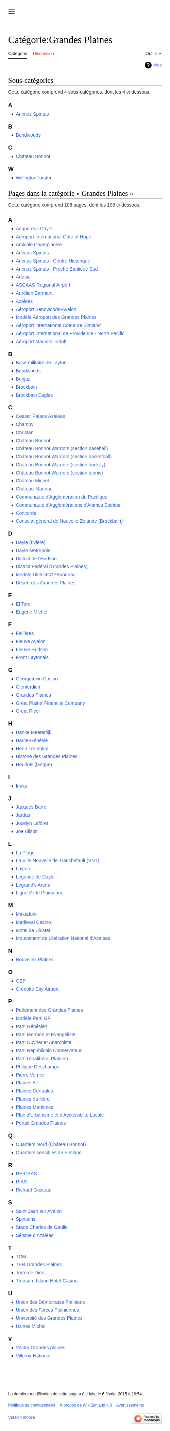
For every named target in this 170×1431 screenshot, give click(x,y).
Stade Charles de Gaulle (42, 1227)
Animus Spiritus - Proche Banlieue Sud (57, 269)
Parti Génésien (31, 1026)
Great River (28, 711)
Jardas (23, 815)
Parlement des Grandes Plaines (49, 1010)
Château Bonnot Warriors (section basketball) (64, 456)
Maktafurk (26, 914)
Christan (24, 432)
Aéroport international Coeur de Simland (58, 325)
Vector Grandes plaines (40, 1347)
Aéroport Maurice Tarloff (41, 341)
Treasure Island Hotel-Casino (47, 1280)
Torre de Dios (30, 1272)
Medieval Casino (33, 922)
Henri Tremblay (32, 748)
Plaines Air (27, 1082)
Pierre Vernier (30, 1075)
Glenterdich (28, 687)
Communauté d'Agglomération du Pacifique (61, 497)
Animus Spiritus (32, 114)
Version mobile (21, 1417)
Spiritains (25, 1219)
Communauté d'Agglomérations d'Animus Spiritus (68, 505)
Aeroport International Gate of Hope (53, 236)
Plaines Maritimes (34, 1107)
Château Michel (32, 480)
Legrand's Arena (33, 885)
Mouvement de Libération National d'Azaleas (63, 938)
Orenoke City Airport (37, 989)
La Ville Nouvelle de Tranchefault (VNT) (57, 860)
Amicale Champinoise (39, 244)
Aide (157, 65)
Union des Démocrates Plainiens (50, 1302)
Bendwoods (28, 135)
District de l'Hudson (36, 558)
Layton (23, 868)
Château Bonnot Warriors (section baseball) (62, 448)
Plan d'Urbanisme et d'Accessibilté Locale (60, 1115)
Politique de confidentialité (31, 1405)
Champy (24, 424)
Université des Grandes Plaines (49, 1318)
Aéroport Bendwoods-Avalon (46, 309)
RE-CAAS (26, 1173)
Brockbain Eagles (34, 395)
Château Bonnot (33, 156)
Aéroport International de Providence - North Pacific (70, 333)
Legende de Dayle (35, 876)
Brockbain (26, 387)
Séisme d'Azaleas (34, 1235)
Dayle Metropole (33, 550)
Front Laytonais (32, 657)
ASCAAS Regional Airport (43, 285)
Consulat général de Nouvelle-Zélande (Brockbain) (69, 521)
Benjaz (23, 379)
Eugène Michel (31, 612)
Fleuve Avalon (31, 641)
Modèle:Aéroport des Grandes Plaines (56, 317)
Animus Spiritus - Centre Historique (53, 261)
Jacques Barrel (31, 807)
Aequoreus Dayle (34, 228)
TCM (21, 1256)
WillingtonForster (33, 177)
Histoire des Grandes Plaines (46, 756)
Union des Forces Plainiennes (47, 1310)
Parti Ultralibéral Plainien (42, 1058)
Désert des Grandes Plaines (45, 582)
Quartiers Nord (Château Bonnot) (51, 1144)
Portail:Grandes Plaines (41, 1123)
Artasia (23, 276)
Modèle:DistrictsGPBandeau (45, 574)
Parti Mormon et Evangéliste (45, 1034)
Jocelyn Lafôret (32, 823)
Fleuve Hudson (32, 649)
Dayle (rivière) (30, 542)
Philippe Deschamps (37, 1066)
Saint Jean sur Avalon (39, 1211)
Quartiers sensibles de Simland (49, 1152)
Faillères (25, 633)
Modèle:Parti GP (33, 1018)
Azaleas (24, 301)
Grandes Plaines (33, 695)
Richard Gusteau (33, 1190)
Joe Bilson (27, 831)
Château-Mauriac (34, 488)
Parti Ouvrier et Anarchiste (43, 1042)
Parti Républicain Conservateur (49, 1050)
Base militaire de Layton (41, 362)
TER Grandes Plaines (39, 1264)
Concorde (26, 513)
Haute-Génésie (32, 740)
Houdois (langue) (34, 764)
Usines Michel (30, 1326)
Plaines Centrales (34, 1091)
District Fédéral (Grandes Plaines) (51, 566)
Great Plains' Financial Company (50, 703)
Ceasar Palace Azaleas (40, 416)
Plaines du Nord (33, 1099)
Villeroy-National (33, 1355)
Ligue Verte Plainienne (39, 892)
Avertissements (130, 1405)
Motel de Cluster (33, 930)
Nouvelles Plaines (34, 959)
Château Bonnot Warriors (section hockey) (60, 464)
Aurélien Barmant (34, 293)
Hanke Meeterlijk (33, 732)
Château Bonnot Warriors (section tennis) (59, 473)
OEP (21, 981)
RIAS (21, 1181)
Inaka (21, 786)
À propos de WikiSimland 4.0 (86, 1405)
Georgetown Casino (37, 678)
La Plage (25, 852)
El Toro (23, 604)
